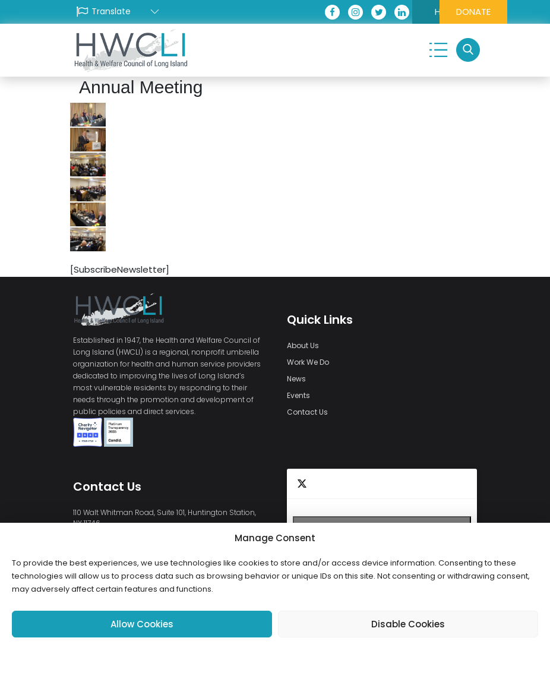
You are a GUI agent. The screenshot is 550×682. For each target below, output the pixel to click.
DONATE (444, 11)
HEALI (373, 11)
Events (298, 395)
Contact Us (307, 412)
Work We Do (308, 362)
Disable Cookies (408, 624)
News (296, 379)
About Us (303, 345)
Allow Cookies (141, 624)
